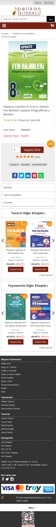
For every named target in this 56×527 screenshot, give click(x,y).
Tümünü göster (46, 275)
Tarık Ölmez (16, 257)
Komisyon (15, 330)
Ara (50, 19)
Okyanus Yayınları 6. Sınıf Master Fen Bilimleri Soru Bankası (15, 253)
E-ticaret (24, 507)
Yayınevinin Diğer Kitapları (28, 286)
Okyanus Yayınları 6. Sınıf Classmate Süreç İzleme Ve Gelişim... (40, 325)
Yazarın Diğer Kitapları (28, 213)
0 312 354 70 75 (8, 468)
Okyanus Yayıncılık (15, 260)
